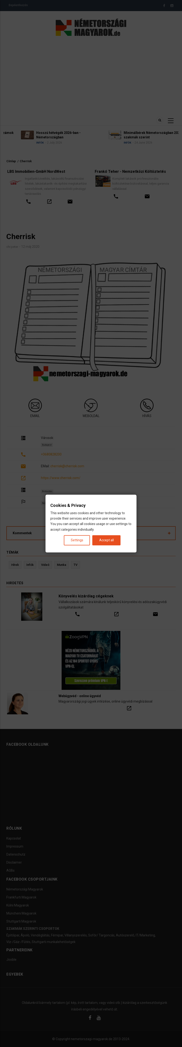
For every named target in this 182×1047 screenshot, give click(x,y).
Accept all (106, 540)
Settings (77, 540)
